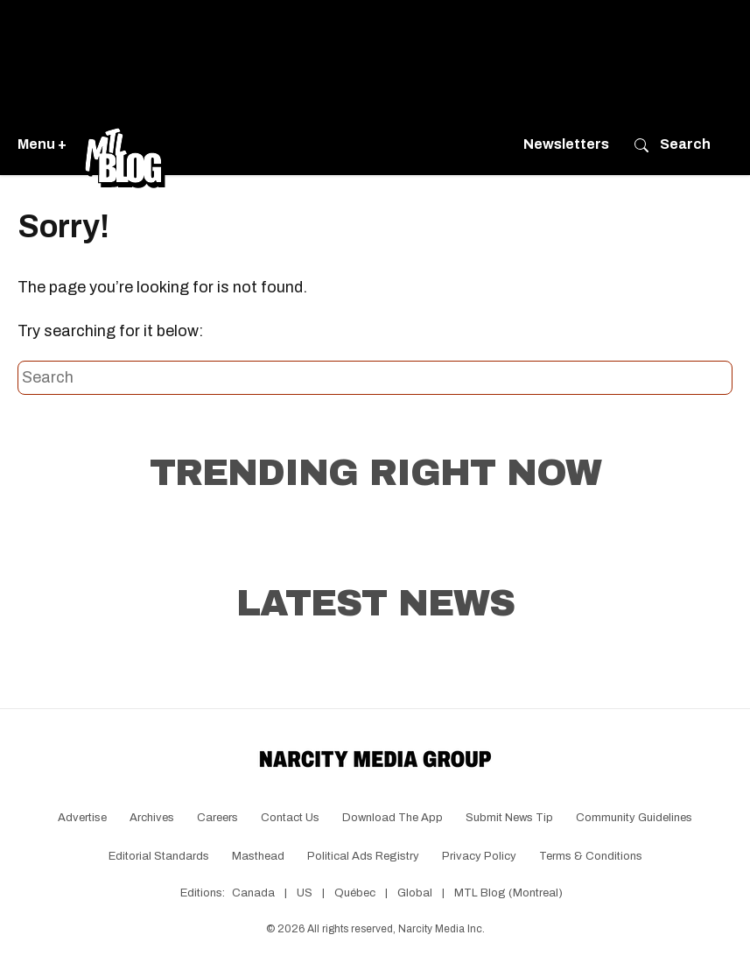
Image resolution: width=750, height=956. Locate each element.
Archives (152, 818)
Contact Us (290, 818)
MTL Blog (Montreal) (508, 893)
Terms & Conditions (590, 856)
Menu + (42, 144)
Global (414, 893)
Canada (253, 893)
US (304, 893)
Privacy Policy (479, 856)
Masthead (258, 856)
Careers (217, 818)
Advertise (82, 818)
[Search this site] (375, 378)
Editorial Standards (159, 856)
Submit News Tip (509, 818)
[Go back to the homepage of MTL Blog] (125, 144)
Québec (354, 893)
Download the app (392, 818)
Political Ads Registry (363, 856)
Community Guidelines (634, 818)
